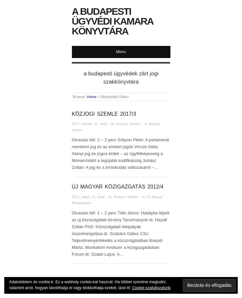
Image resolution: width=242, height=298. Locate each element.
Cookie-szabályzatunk (151, 288)
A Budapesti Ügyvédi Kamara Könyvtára (112, 21)
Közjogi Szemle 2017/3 (104, 114)
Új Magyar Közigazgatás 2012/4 (118, 186)
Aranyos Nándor (128, 124)
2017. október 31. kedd (89, 124)
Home (92, 97)
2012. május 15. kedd (88, 197)
